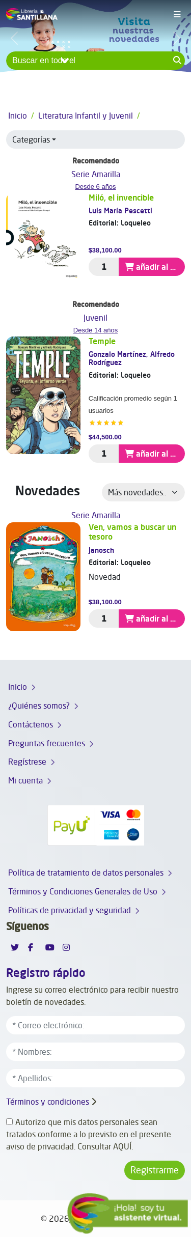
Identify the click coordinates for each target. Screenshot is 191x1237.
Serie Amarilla (95, 174)
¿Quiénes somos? (39, 705)
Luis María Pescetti (120, 210)
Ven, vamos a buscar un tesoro (132, 532)
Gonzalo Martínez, (119, 354)
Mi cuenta (25, 780)
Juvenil (95, 318)
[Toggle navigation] (177, 15)
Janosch (101, 550)
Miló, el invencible (121, 197)
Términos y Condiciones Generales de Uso (82, 891)
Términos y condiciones (47, 1102)
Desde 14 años (95, 330)
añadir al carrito (155, 267)
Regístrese (27, 761)
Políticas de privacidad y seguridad (69, 910)
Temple (102, 341)
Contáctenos (30, 724)
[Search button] (177, 60)
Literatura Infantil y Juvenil (85, 115)
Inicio (17, 115)
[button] (95, 139)
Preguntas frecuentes (46, 743)
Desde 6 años (95, 186)
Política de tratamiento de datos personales (85, 872)
